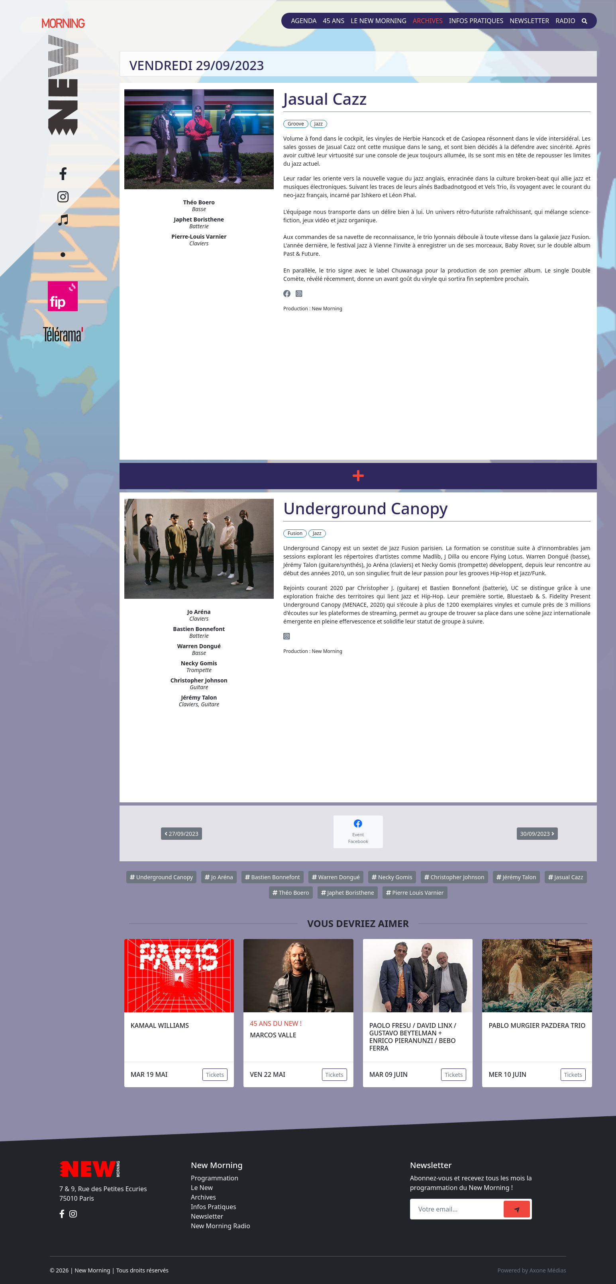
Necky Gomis (392, 877)
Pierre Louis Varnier (415, 892)
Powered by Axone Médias (532, 1270)
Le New (202, 1187)
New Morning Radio (220, 1225)
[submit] (517, 1209)
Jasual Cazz (565, 877)
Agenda (303, 20)
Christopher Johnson (454, 877)
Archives (428, 20)
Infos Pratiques (213, 1206)
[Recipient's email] (458, 1209)
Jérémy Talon (516, 877)
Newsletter (529, 20)
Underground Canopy (161, 877)
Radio (565, 20)
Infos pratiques (476, 20)
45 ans (334, 20)
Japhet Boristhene (347, 892)
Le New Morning (378, 20)
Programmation (214, 1178)
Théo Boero (291, 892)
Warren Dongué (336, 877)
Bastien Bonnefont (272, 877)
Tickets (215, 1074)
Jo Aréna (219, 877)
